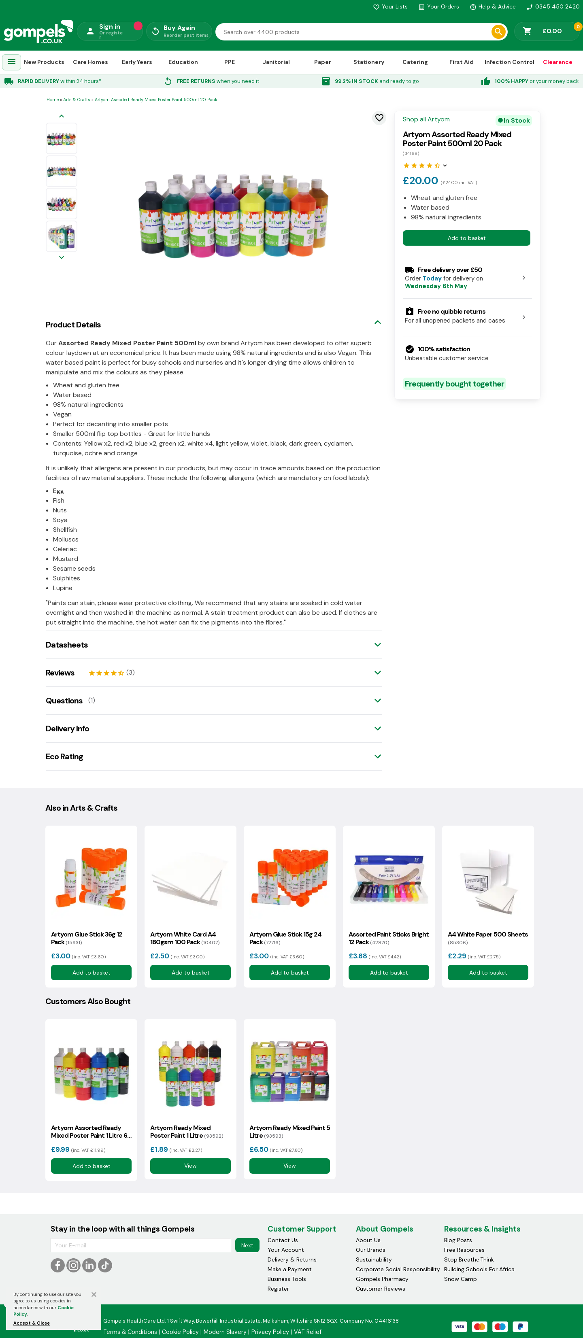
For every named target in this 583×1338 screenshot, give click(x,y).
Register (278, 1288)
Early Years (137, 62)
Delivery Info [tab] (67, 728)
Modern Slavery (225, 1332)
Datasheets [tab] (67, 644)
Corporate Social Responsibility (398, 1269)
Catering (415, 62)
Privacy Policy (270, 1332)
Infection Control (509, 62)
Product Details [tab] (73, 324)
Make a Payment (290, 1269)
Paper (322, 62)
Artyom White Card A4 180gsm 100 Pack (184, 938)
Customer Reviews (380, 1288)
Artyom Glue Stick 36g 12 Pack (86, 938)
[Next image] (61, 258)
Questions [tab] (64, 700)
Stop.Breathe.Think (469, 1259)
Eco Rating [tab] (64, 756)
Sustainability (374, 1259)
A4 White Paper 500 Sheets (488, 938)
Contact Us (283, 1240)
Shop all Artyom (426, 119)
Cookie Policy (180, 1332)
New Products (44, 62)
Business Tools (287, 1279)
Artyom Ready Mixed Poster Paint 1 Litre (186, 1131)
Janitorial (276, 62)
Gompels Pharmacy (382, 1279)
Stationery (368, 62)
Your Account (286, 1249)
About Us (368, 1240)
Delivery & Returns (292, 1259)
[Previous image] (61, 117)
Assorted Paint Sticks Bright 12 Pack (389, 938)
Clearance (557, 62)
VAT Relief (307, 1332)
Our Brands (370, 1249)
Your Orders (438, 6)
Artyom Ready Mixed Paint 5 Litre (289, 1131)
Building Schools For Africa (479, 1269)
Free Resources (464, 1249)
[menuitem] (12, 62)
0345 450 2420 (553, 6)
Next (247, 1245)
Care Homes (90, 62)
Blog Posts (458, 1240)
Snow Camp (460, 1279)
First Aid (461, 62)
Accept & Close (31, 1323)
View (190, 1165)
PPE (229, 62)
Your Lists (390, 6)
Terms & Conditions (130, 1332)
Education (183, 62)
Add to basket (467, 238)
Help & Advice (493, 6)
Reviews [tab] (60, 672)
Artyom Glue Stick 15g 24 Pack (285, 938)
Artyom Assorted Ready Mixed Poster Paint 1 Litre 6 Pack (89, 1131)
